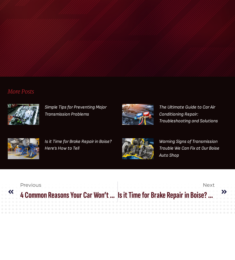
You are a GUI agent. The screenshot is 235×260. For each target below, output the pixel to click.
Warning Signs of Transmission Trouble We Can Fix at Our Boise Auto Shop (189, 148)
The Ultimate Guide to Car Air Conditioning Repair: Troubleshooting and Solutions (188, 114)
